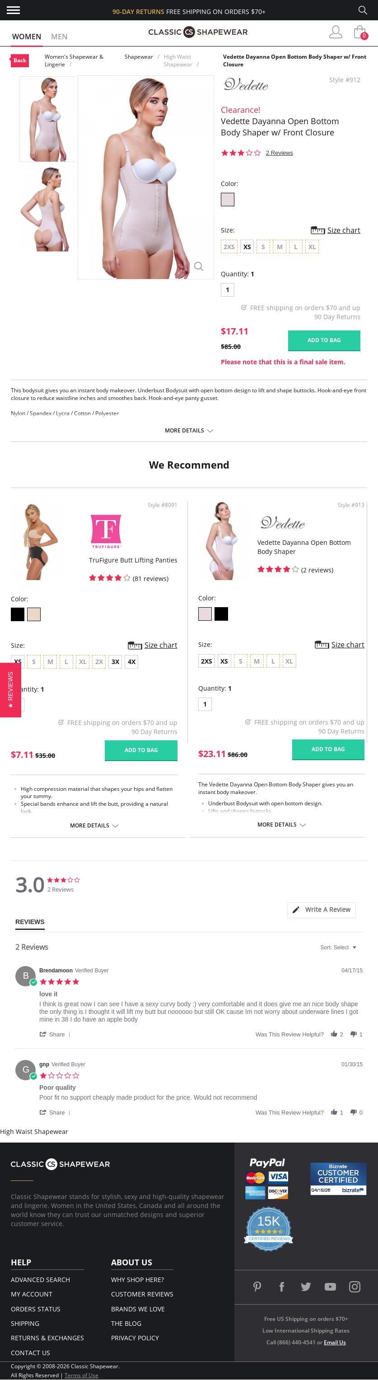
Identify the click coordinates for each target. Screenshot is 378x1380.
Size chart (343, 230)
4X (131, 661)
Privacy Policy (135, 1338)
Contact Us (30, 1352)
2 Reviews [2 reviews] (279, 152)
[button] (56, 1034)
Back (20, 60)
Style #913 (351, 505)
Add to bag (324, 340)
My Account (31, 1294)
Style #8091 (162, 505)
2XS (206, 661)
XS (247, 246)
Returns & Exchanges (47, 1338)
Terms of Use (81, 1375)
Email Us (335, 1342)
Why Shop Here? (137, 1279)
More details (184, 430)
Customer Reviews (142, 1294)
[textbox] (361, 951)
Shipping (25, 1323)
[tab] (321, 910)
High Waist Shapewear (178, 60)
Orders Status (36, 1309)
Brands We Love (138, 1309)
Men (59, 37)
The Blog (126, 1323)
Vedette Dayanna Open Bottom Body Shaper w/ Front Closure (294, 60)
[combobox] (340, 947)
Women (27, 37)
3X (115, 661)
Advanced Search (40, 1279)
